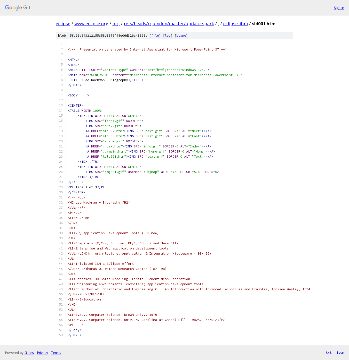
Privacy (42, 352)
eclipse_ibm (235, 23)
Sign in (339, 7)
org (116, 23)
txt (329, 352)
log (168, 36)
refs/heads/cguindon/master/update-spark (169, 23)
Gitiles (29, 352)
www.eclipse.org (91, 23)
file (155, 36)
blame (181, 36)
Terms (56, 352)
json (340, 352)
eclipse (63, 23)
